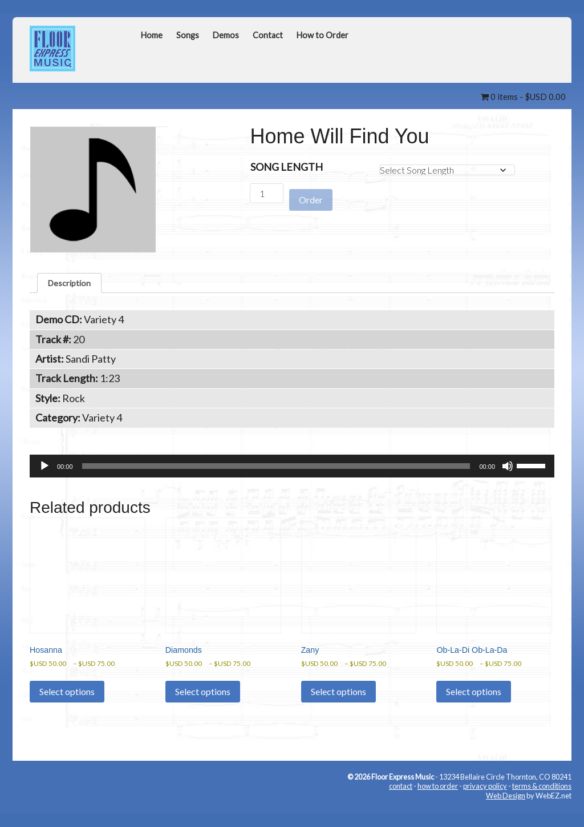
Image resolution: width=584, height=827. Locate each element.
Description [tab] (74, 285)
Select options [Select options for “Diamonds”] (202, 706)
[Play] (44, 471)
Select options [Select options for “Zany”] (338, 706)
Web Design (505, 811)
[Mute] (507, 471)
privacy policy (485, 801)
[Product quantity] (266, 193)
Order (311, 193)
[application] (292, 471)
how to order (437, 801)
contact (400, 801)
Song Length (286, 166)
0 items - (523, 96)
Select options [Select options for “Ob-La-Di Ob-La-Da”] (473, 706)
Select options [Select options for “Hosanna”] (67, 706)
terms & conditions (541, 801)
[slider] (276, 471)
